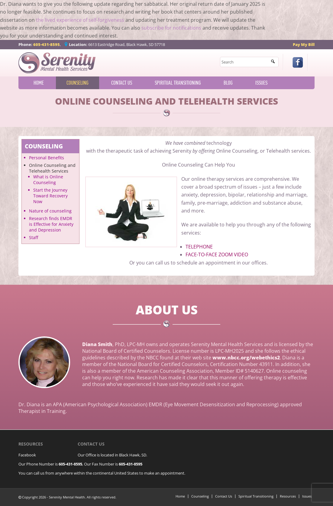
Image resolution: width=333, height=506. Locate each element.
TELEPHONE (199, 246)
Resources (288, 496)
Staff (33, 237)
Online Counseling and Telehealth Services (52, 168)
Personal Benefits (46, 158)
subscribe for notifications (171, 27)
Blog (228, 82)
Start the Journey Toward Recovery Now (50, 195)
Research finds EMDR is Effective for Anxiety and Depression (51, 224)
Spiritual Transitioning (178, 82)
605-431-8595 (46, 44)
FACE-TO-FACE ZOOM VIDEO (217, 254)
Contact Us (121, 82)
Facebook (27, 455)
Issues (261, 82)
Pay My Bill (304, 44)
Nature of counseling (50, 211)
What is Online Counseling (48, 179)
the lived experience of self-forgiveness (80, 20)
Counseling (77, 82)
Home (39, 82)
